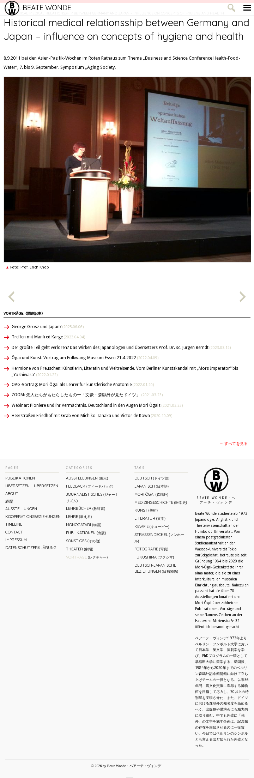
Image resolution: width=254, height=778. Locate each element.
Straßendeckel (159, 537)
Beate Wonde (38, 8)
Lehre (79, 516)
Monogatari (83, 524)
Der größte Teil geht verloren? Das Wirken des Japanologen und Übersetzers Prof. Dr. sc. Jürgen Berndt (121, 347)
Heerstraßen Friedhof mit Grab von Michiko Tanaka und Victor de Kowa (92, 415)
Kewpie (151, 526)
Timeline (13, 524)
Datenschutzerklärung (30, 547)
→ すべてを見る (233, 443)
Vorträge (87, 557)
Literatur (149, 518)
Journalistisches (92, 497)
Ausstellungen (21, 508)
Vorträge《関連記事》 (24, 313)
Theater (79, 549)
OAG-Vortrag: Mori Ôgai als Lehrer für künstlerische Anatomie (83, 384)
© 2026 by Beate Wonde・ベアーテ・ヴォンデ (126, 766)
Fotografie (151, 549)
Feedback (89, 486)
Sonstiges (83, 540)
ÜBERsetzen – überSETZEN (31, 485)
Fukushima (154, 557)
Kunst (146, 510)
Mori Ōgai (151, 494)
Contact (14, 532)
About (11, 493)
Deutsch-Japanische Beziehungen (156, 568)
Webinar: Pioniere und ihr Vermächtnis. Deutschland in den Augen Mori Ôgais (97, 405)
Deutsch (151, 478)
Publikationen (20, 478)
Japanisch (151, 486)
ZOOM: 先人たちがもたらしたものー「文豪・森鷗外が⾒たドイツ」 (87, 394)
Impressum (16, 539)
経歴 (9, 501)
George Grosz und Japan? (48, 326)
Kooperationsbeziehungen (32, 516)
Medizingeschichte (160, 502)
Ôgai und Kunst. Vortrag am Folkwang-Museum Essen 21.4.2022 (85, 357)
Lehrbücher (85, 508)
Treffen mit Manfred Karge (48, 336)
